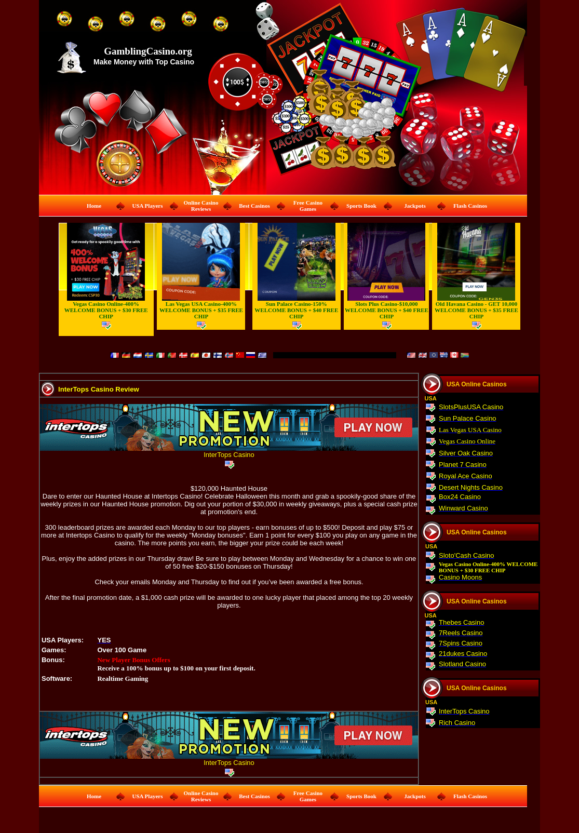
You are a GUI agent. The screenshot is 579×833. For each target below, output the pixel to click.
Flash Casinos (470, 206)
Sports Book (361, 206)
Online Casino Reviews (201, 205)
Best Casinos (254, 206)
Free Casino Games (307, 205)
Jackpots (415, 206)
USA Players (147, 206)
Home (94, 206)
